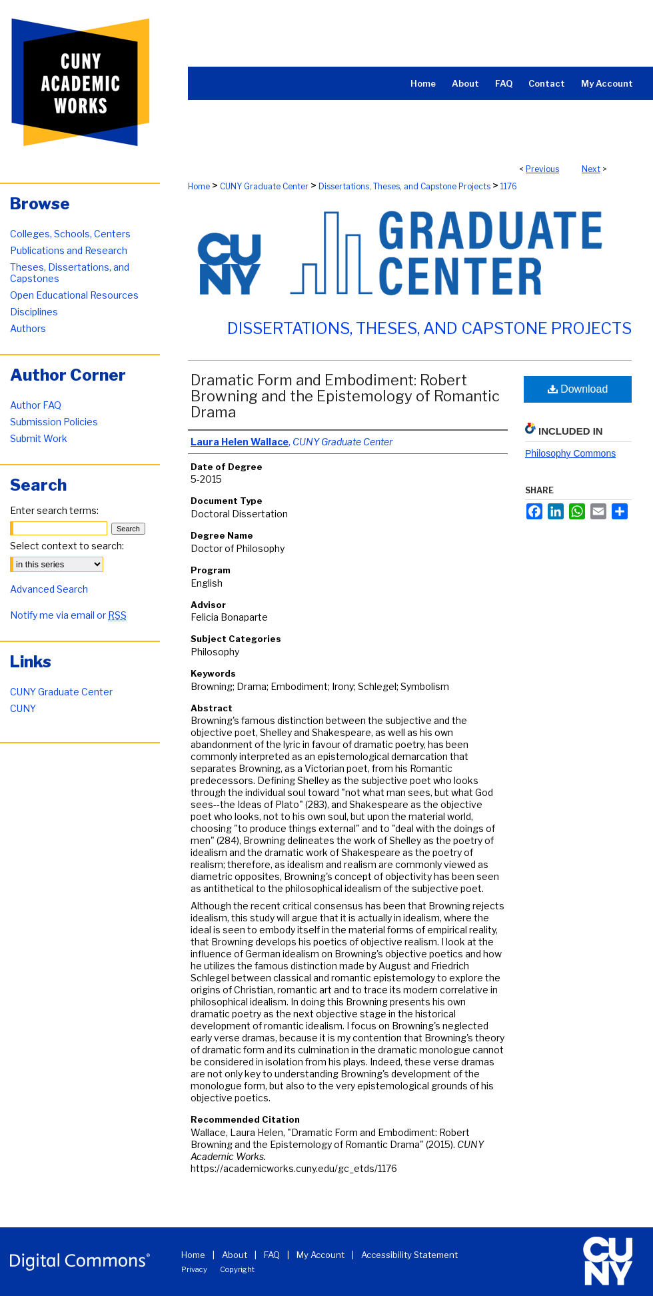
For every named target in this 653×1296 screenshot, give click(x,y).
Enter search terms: (54, 510)
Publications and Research (68, 250)
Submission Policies (54, 421)
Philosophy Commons (570, 453)
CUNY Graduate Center (264, 186)
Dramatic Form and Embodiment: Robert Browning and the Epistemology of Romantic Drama (345, 396)
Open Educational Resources (74, 295)
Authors (28, 328)
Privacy (194, 1269)
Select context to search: (67, 545)
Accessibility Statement (409, 1254)
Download (578, 389)
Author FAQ (35, 405)
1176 (508, 186)
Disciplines (34, 311)
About (234, 1254)
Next (591, 169)
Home (199, 186)
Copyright (237, 1269)
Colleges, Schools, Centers (70, 233)
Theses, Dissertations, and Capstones (69, 272)
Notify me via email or (68, 615)
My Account (320, 1254)
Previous (542, 169)
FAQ (272, 1254)
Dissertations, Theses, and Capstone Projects (404, 186)
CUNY (23, 708)
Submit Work (38, 438)
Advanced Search (49, 589)
